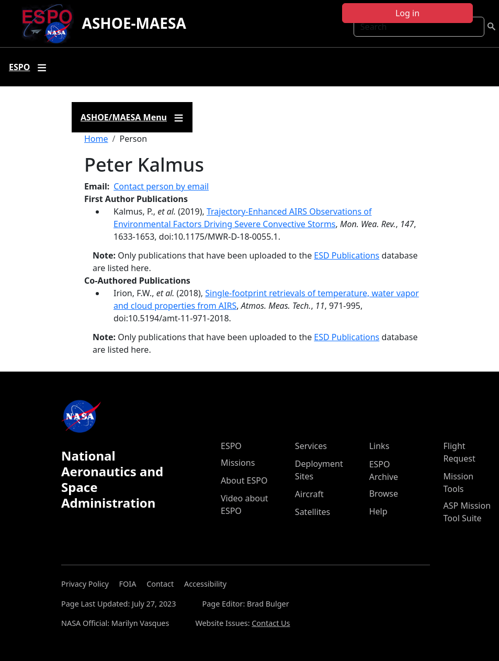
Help (378, 511)
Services (311, 446)
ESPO (231, 446)
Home (96, 138)
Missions (238, 462)
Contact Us (271, 623)
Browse (383, 493)
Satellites (312, 512)
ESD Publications (346, 255)
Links (379, 446)
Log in (407, 13)
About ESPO (244, 480)
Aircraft (309, 494)
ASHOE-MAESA (134, 23)
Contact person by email (161, 186)
